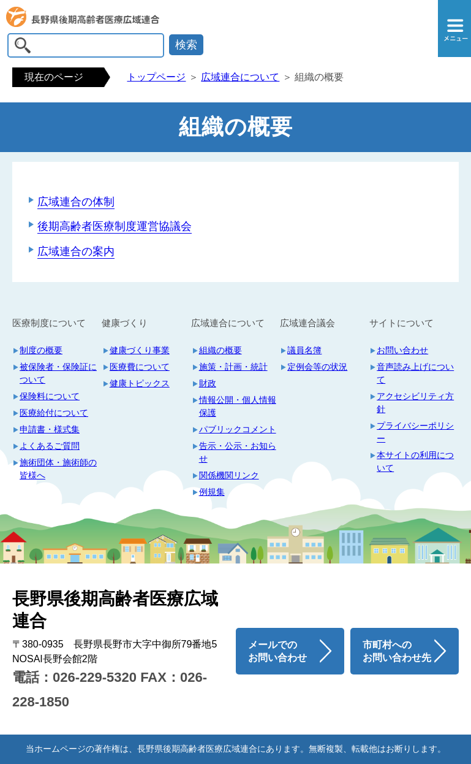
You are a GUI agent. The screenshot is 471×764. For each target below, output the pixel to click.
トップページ (156, 77)
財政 (207, 383)
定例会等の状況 (317, 367)
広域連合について (240, 77)
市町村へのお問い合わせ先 (397, 651)
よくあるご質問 (50, 446)
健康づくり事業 (140, 350)
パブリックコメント (237, 429)
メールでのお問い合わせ (277, 651)
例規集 (212, 492)
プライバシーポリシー (415, 432)
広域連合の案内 (76, 251)
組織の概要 (220, 350)
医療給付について (54, 413)
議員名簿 (304, 350)
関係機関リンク (229, 475)
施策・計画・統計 (233, 367)
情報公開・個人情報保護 (237, 406)
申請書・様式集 (50, 429)
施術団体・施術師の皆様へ (58, 468)
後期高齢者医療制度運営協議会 (114, 226)
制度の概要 (41, 350)
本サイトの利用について (415, 461)
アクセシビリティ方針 (415, 402)
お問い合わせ (402, 350)
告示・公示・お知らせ (237, 452)
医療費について (140, 367)
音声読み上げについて (415, 373)
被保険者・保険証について (58, 373)
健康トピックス (140, 383)
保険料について (50, 396)
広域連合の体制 (76, 202)
